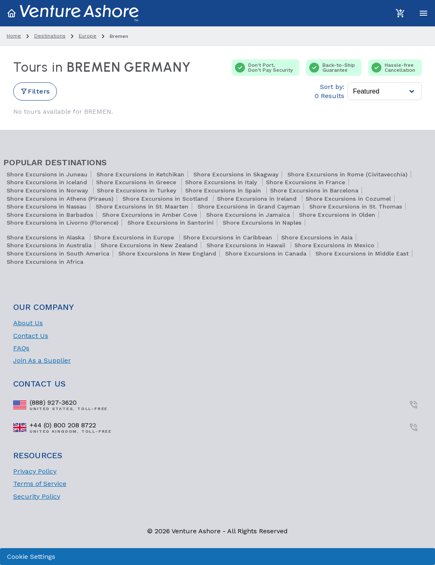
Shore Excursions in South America (58, 253)
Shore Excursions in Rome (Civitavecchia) (347, 174)
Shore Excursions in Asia (317, 237)
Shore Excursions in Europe (135, 237)
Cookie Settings (31, 556)
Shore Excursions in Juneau (47, 174)
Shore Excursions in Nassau (47, 206)
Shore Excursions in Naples (262, 222)
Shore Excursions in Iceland (48, 182)
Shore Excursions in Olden (337, 214)
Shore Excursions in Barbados (50, 214)
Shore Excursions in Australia (49, 245)
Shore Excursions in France (305, 182)
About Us (28, 323)
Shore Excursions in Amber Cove (149, 214)
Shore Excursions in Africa (45, 261)
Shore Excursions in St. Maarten (142, 206)
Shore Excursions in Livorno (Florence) (62, 222)
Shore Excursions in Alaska (47, 237)
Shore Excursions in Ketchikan (140, 174)
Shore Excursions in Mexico (334, 245)
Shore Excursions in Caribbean (228, 237)
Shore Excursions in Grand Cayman (249, 206)
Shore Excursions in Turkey (137, 190)
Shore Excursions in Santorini (170, 222)
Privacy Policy (34, 471)
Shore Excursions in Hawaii (247, 245)
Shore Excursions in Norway (48, 190)
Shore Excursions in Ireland (258, 198)
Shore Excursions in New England (167, 253)
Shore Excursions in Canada (265, 253)
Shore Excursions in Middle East (362, 253)
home (14, 36)
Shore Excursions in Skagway (235, 174)
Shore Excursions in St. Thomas (355, 206)
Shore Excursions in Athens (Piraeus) (60, 198)
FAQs (21, 348)
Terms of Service (39, 484)
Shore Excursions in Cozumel (348, 198)
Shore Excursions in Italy (222, 182)
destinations (50, 36)
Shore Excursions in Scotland (166, 198)
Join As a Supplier (42, 360)
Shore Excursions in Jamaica (248, 214)
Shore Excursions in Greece (137, 182)
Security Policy (36, 496)
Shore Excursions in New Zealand (149, 245)
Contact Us (30, 336)
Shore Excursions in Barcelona (314, 190)
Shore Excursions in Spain (224, 190)
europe (87, 36)
